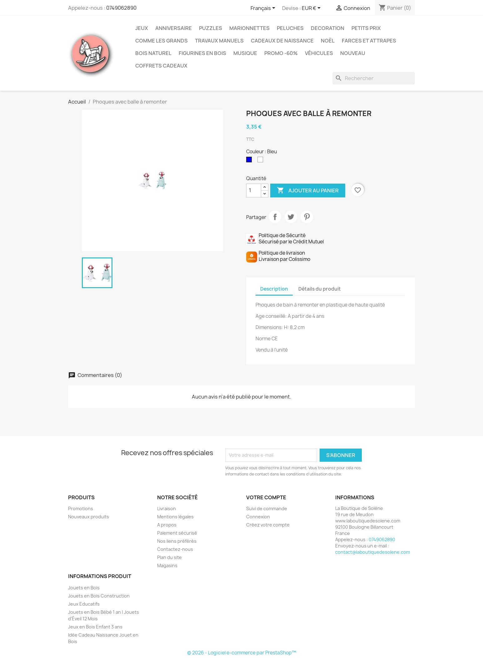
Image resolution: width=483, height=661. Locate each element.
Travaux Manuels (219, 40)
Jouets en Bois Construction (99, 596)
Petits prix (366, 28)
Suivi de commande (266, 508)
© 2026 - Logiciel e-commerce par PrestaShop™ (241, 652)
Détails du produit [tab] (319, 289)
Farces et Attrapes (369, 40)
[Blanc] (261, 161)
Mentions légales (175, 517)
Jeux (141, 28)
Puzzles (210, 28)
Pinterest (307, 217)
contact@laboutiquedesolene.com (372, 552)
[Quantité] (253, 190)
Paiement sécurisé (177, 533)
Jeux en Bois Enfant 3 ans (95, 627)
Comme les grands (161, 40)
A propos (167, 525)
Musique (245, 53)
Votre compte (266, 497)
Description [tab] (274, 289)
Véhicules (319, 53)
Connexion (258, 517)
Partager (275, 217)
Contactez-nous (175, 549)
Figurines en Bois (202, 53)
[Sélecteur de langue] (264, 8)
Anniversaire (173, 28)
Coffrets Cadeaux (161, 65)
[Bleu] (250, 161)
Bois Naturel (153, 53)
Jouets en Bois (84, 588)
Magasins (167, 565)
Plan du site (169, 557)
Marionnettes (249, 28)
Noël (328, 40)
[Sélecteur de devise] (312, 8)
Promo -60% (281, 53)
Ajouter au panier (308, 190)
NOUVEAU (352, 53)
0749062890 (121, 7)
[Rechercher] (373, 78)
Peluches (290, 28)
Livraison (166, 508)
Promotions (80, 508)
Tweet (291, 217)
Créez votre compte (268, 525)
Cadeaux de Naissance (282, 40)
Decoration (327, 28)
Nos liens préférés (177, 541)
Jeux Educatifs (84, 604)
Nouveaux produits (88, 517)
